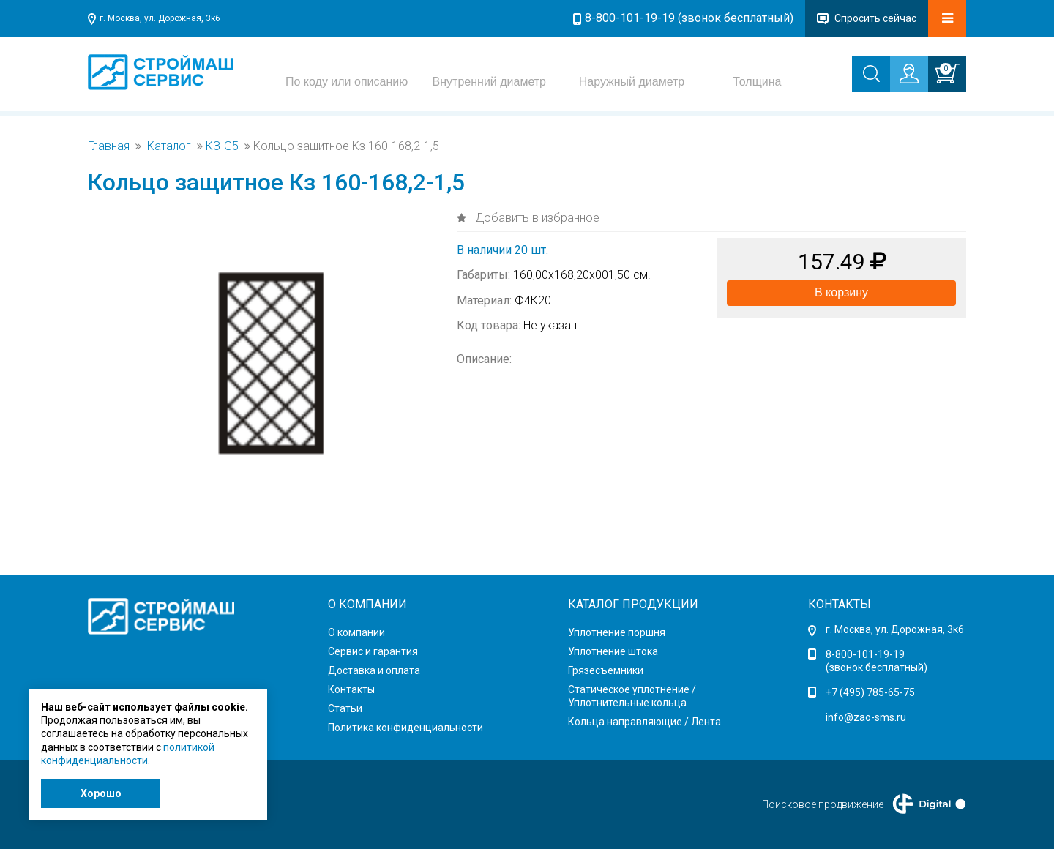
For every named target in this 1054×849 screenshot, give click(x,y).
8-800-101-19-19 (865, 654)
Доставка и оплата (374, 670)
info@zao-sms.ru (866, 717)
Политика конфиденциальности (405, 727)
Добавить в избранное (535, 218)
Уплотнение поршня (616, 632)
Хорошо (101, 793)
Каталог (169, 146)
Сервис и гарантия (373, 651)
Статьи (345, 708)
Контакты (351, 689)
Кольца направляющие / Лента (644, 722)
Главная (109, 146)
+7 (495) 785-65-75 (870, 692)
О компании (356, 632)
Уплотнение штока (613, 651)
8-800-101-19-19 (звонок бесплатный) (689, 18)
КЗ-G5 (222, 146)
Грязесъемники (605, 670)
